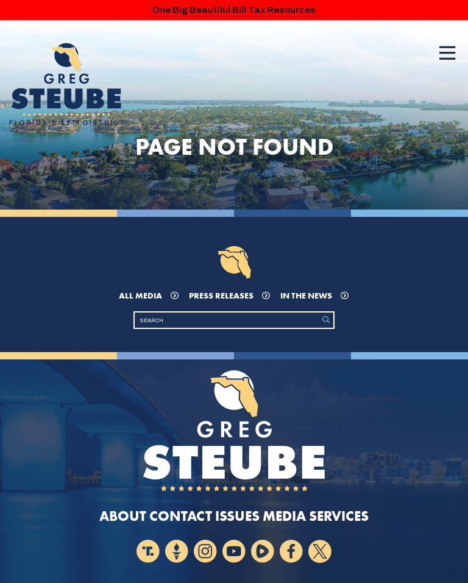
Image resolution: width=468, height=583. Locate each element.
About (122, 516)
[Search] (227, 320)
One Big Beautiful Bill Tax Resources (234, 10)
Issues (237, 516)
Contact (180, 516)
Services (339, 516)
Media (284, 516)
